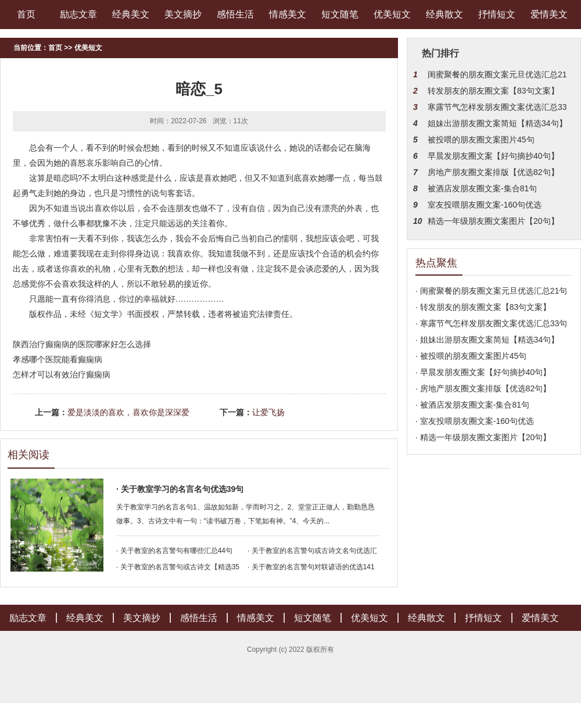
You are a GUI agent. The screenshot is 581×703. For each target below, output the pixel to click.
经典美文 (130, 14)
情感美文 (287, 14)
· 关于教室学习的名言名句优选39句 (179, 489)
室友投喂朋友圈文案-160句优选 (484, 204)
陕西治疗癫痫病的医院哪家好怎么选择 (82, 344)
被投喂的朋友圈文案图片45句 (481, 139)
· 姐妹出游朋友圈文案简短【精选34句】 (487, 339)
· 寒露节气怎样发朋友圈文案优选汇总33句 (491, 323)
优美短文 (392, 14)
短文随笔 (339, 14)
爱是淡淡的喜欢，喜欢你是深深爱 (128, 412)
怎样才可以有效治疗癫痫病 (61, 374)
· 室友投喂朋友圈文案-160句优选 (474, 421)
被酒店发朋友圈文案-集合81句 (482, 188)
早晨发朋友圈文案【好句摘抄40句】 (493, 155)
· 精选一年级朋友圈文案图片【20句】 (483, 437)
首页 (26, 14)
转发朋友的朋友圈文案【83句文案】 (493, 90)
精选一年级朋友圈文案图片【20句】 (493, 221)
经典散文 (444, 14)
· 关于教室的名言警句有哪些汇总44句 (174, 551)
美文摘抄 (183, 14)
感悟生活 (235, 14)
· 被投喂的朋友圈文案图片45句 (470, 356)
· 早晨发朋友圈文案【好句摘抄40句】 (483, 372)
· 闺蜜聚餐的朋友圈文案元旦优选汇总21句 (491, 290)
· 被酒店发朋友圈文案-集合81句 (472, 404)
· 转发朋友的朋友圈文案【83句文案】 (483, 307)
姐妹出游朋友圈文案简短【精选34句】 (497, 123)
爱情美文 (549, 14)
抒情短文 (496, 14)
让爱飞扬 (268, 412)
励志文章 (78, 14)
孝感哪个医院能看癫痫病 (57, 359)
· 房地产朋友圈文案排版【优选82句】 (483, 388)
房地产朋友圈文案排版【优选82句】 (493, 172)
